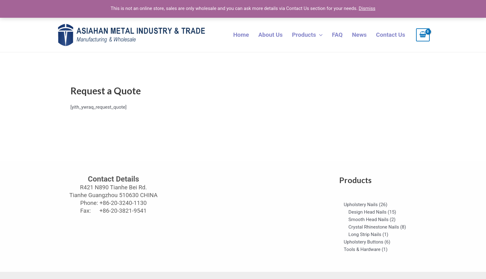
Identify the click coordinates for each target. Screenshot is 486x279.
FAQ (337, 34)
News (359, 34)
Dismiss (367, 8)
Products (307, 34)
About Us (270, 34)
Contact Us (390, 34)
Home (241, 34)
